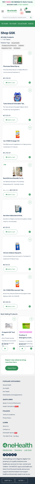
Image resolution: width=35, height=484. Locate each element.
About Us (6, 426)
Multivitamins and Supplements (12, 395)
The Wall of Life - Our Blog (10, 436)
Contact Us (6, 429)
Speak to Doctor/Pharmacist (12, 403)
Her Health (13, 24)
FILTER (21, 481)
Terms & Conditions (9, 414)
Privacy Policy (7, 418)
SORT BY (7, 481)
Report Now (12, 368)
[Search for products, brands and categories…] (15, 17)
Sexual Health (22, 24)
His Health (4, 24)
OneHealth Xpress (10, 433)
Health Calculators (10, 406)
